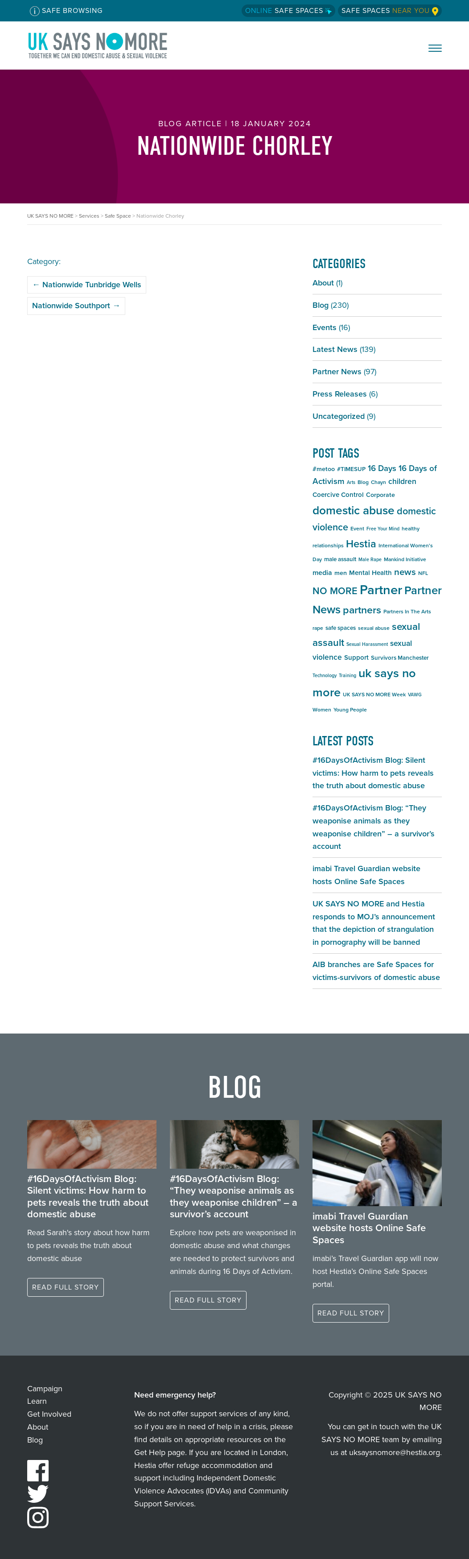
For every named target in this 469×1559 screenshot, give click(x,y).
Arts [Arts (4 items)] (351, 482)
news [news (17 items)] (405, 572)
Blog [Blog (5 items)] (363, 482)
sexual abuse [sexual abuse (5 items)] (374, 628)
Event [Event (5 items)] (357, 529)
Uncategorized (339, 416)
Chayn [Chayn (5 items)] (378, 482)
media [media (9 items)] (322, 572)
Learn (37, 1401)
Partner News (337, 371)
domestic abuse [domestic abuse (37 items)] (354, 510)
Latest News (335, 349)
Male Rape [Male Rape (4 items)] (370, 559)
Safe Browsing (66, 10)
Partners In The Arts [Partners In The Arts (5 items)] (407, 612)
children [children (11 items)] (402, 481)
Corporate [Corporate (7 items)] (380, 495)
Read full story (65, 1287)
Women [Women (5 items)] (322, 710)
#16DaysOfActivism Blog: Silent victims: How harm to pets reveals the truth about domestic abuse (373, 773)
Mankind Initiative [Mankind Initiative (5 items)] (405, 559)
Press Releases (340, 394)
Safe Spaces (288, 10)
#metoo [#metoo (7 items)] (324, 469)
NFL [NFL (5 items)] (423, 573)
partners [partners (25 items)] (362, 609)
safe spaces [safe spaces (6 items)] (340, 628)
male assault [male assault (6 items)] (340, 559)
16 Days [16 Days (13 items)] (382, 468)
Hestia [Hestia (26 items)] (361, 543)
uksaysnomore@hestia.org (394, 1452)
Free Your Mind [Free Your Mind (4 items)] (382, 528)
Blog (321, 305)
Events (325, 327)
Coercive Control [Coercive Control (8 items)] (338, 495)
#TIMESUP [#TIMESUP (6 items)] (351, 469)
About (323, 283)
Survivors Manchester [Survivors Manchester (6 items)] (400, 657)
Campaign (44, 1388)
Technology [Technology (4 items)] (325, 675)
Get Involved (49, 1414)
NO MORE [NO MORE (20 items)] (335, 591)
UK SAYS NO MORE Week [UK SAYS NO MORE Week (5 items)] (374, 695)
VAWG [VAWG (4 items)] (415, 694)
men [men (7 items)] (340, 573)
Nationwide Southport (76, 305)
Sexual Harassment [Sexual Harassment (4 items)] (367, 644)
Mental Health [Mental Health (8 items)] (370, 573)
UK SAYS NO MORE (106, 45)
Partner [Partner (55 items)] (381, 590)
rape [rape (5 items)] (318, 628)
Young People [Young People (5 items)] (350, 710)
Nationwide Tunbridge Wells (86, 284)
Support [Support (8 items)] (356, 657)
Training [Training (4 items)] (347, 675)
